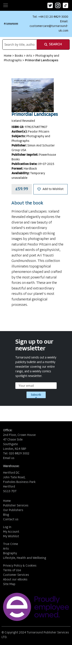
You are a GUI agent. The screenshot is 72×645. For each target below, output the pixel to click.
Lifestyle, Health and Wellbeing (24, 558)
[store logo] (11, 24)
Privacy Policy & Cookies (19, 565)
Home (8, 55)
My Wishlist (11, 536)
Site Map (9, 584)
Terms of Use (12, 570)
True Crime (10, 544)
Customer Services (16, 575)
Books (19, 55)
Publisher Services (15, 505)
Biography (10, 553)
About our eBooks (15, 579)
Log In (7, 527)
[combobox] (19, 45)
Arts (29, 55)
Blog (6, 514)
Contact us (10, 519)
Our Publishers (13, 510)
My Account (11, 531)
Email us (8, 458)
